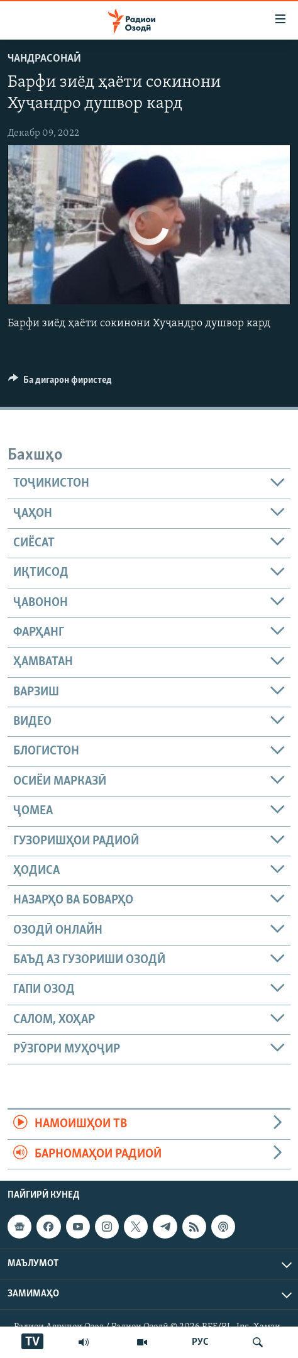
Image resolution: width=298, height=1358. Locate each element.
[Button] (60, 383)
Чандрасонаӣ (44, 59)
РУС (200, 1342)
